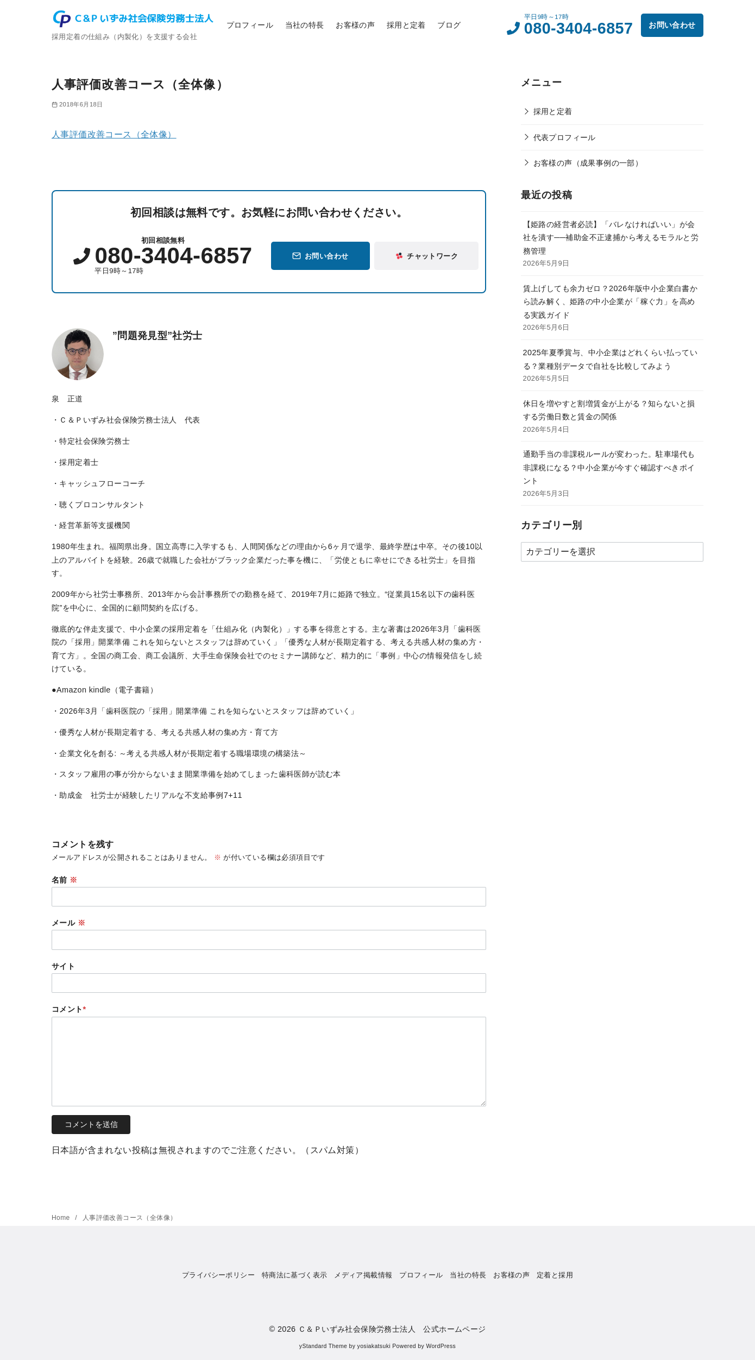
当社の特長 (304, 25)
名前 (65, 880)
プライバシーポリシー (218, 1275)
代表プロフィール (564, 137)
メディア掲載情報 (363, 1275)
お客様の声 (355, 25)
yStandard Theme (323, 1346)
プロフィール (249, 25)
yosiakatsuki (374, 1346)
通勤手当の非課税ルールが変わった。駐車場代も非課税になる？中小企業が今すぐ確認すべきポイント (609, 467)
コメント (69, 1009)
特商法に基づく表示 (295, 1275)
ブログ (449, 25)
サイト (63, 966)
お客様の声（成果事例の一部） (588, 163)
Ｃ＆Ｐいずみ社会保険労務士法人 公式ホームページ (392, 1329)
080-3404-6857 (578, 28)
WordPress (441, 1346)
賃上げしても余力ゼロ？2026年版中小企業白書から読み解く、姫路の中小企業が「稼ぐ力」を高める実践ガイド (610, 301)
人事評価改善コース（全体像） (114, 134)
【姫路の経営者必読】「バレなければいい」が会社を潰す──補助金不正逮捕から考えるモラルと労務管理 (611, 237)
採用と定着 (406, 25)
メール (68, 922)
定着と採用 (555, 1275)
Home (62, 1218)
